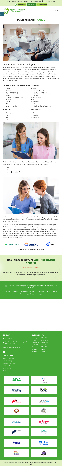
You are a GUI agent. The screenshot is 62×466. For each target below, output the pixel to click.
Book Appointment (42, 4)
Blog (4, 370)
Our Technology (7, 361)
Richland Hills (41, 291)
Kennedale (24, 291)
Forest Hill (16, 291)
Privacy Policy (29, 462)
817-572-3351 (49, 1)
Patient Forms (31, 4)
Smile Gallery (7, 368)
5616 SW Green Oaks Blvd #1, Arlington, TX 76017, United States (24, 1)
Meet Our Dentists (8, 358)
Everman (54, 291)
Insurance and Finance (10, 363)
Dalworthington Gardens (27, 294)
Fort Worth (8, 291)
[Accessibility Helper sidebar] (2, 14)
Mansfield (32, 291)
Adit (31, 464)
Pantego (39, 294)
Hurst (48, 291)
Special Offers (22, 4)
